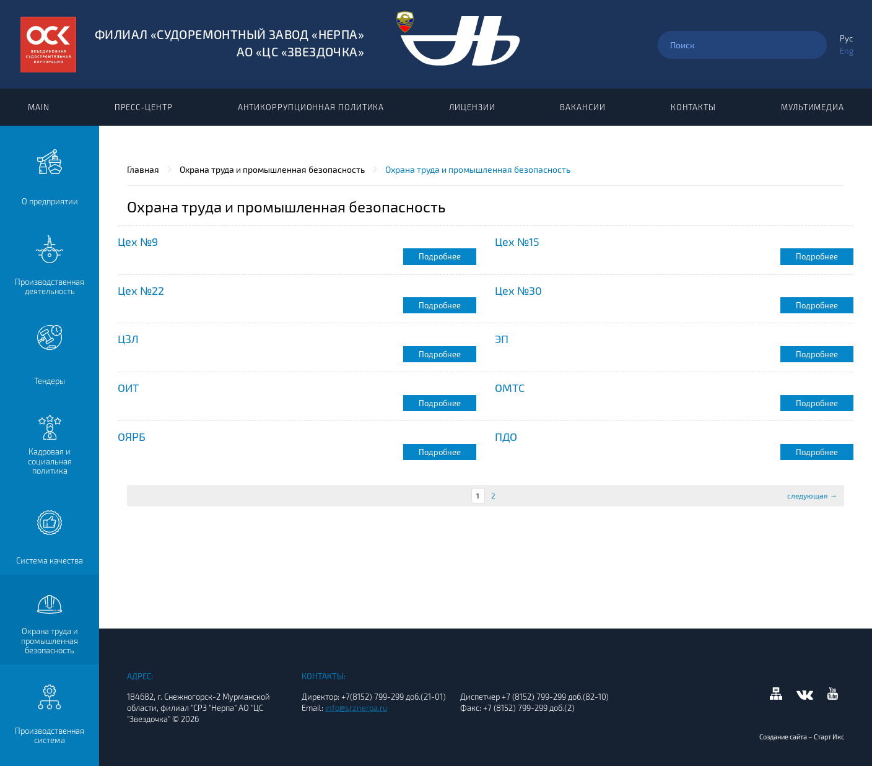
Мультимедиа (812, 107)
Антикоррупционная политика (311, 107)
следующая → (812, 495)
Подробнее (440, 256)
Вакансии (582, 107)
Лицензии (472, 107)
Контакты (693, 107)
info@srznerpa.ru (356, 708)
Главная (143, 169)
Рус (846, 38)
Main (39, 107)
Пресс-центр (144, 107)
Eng (846, 51)
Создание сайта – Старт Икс (801, 737)
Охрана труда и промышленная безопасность (272, 169)
